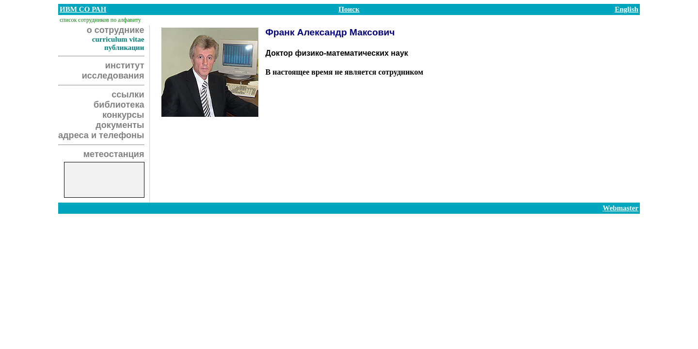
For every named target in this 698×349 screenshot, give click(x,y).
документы (119, 125)
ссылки (127, 94)
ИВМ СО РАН (83, 9)
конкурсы (123, 115)
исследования (113, 75)
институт (124, 65)
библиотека (119, 105)
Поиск (348, 9)
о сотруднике (115, 30)
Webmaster (620, 208)
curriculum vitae (118, 39)
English (626, 9)
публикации (124, 47)
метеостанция (113, 154)
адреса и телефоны (101, 135)
